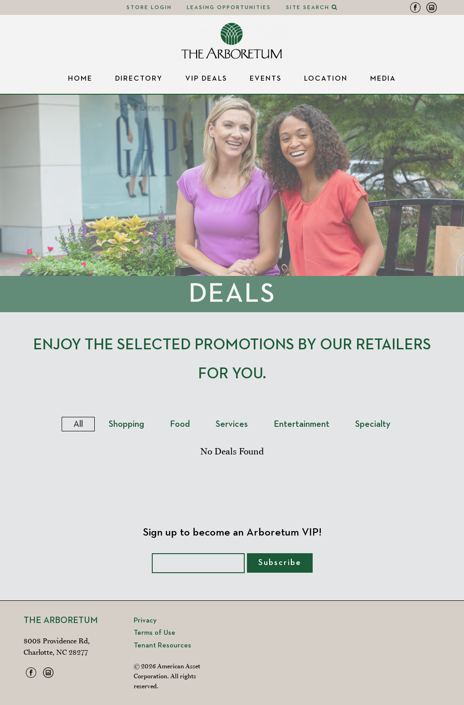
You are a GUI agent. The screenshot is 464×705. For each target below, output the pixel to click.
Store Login (149, 7)
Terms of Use (154, 633)
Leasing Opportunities (229, 7)
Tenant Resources (162, 645)
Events (265, 78)
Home (80, 78)
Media (383, 78)
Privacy (145, 620)
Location (326, 78)
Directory (139, 78)
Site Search (312, 7)
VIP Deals (206, 78)
